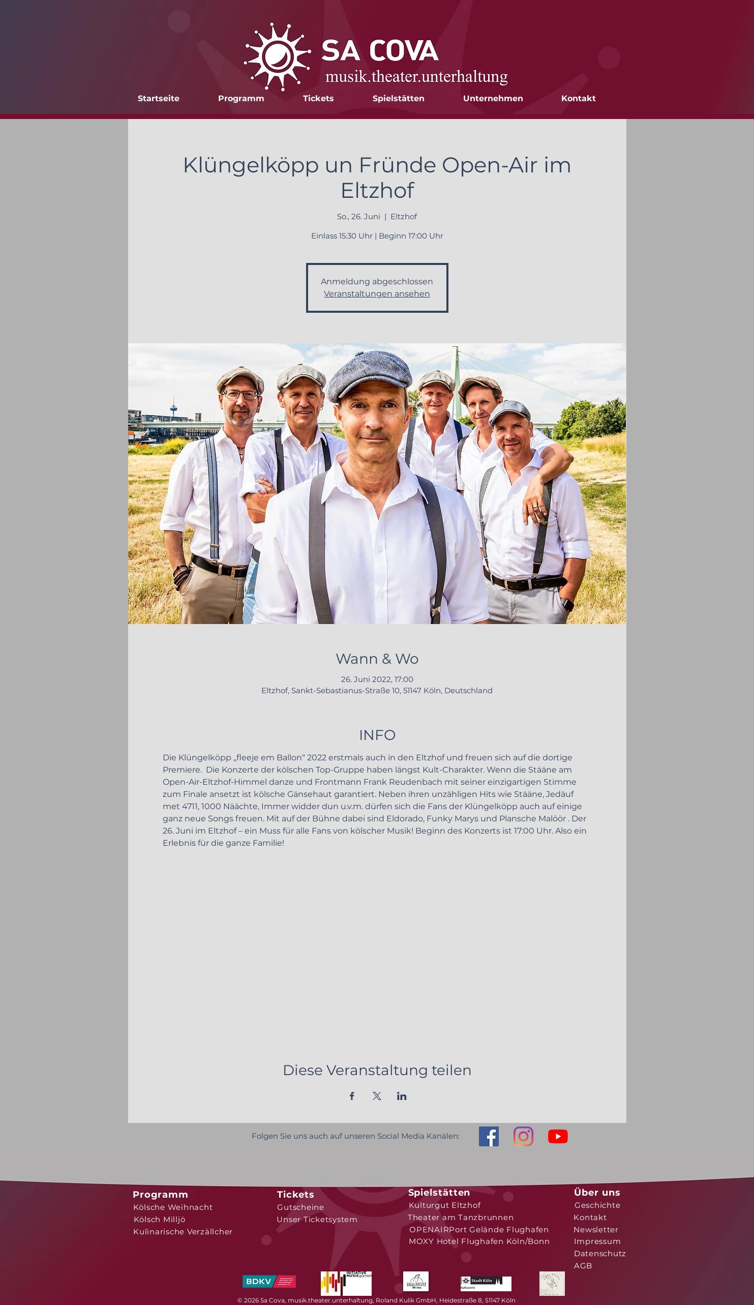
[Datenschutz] (600, 1253)
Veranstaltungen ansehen (377, 294)
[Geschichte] (598, 1205)
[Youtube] (558, 1136)
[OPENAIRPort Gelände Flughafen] (479, 1229)
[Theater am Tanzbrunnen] (461, 1217)
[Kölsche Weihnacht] (173, 1207)
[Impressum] (598, 1241)
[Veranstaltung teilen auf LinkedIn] (402, 1096)
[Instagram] (523, 1136)
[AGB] (583, 1265)
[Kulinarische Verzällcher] (183, 1231)
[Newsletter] (596, 1229)
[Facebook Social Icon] (489, 1136)
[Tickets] (296, 1195)
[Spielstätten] (439, 1193)
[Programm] (161, 1195)
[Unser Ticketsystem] (317, 1219)
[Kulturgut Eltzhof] (445, 1205)
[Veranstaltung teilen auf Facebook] (352, 1096)
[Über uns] (598, 1193)
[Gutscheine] (301, 1207)
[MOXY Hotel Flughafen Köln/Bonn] (479, 1241)
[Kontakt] (591, 1217)
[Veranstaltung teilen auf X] (377, 1096)
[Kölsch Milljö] (160, 1219)
